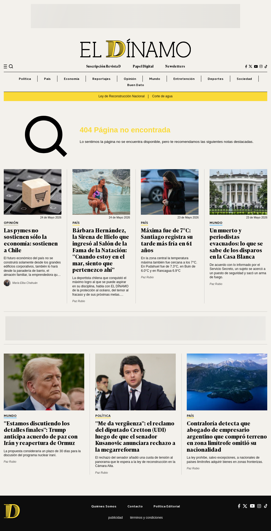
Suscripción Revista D (103, 66)
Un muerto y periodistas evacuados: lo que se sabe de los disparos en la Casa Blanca (236, 243)
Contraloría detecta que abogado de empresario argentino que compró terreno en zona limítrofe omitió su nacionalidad (227, 436)
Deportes (216, 79)
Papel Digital (143, 66)
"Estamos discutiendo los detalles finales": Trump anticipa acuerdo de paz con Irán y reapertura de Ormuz (41, 433)
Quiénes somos (103, 506)
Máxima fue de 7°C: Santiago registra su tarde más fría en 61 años (167, 240)
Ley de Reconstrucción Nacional (121, 96)
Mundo (154, 79)
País (47, 79)
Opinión (130, 79)
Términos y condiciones (146, 517)
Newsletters (175, 66)
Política (25, 79)
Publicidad (115, 517)
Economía (71, 79)
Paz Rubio (78, 301)
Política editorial (166, 506)
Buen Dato (135, 85)
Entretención (184, 79)
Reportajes (101, 79)
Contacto (135, 506)
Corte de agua (162, 96)
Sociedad (244, 79)
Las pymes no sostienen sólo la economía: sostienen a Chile (31, 240)
